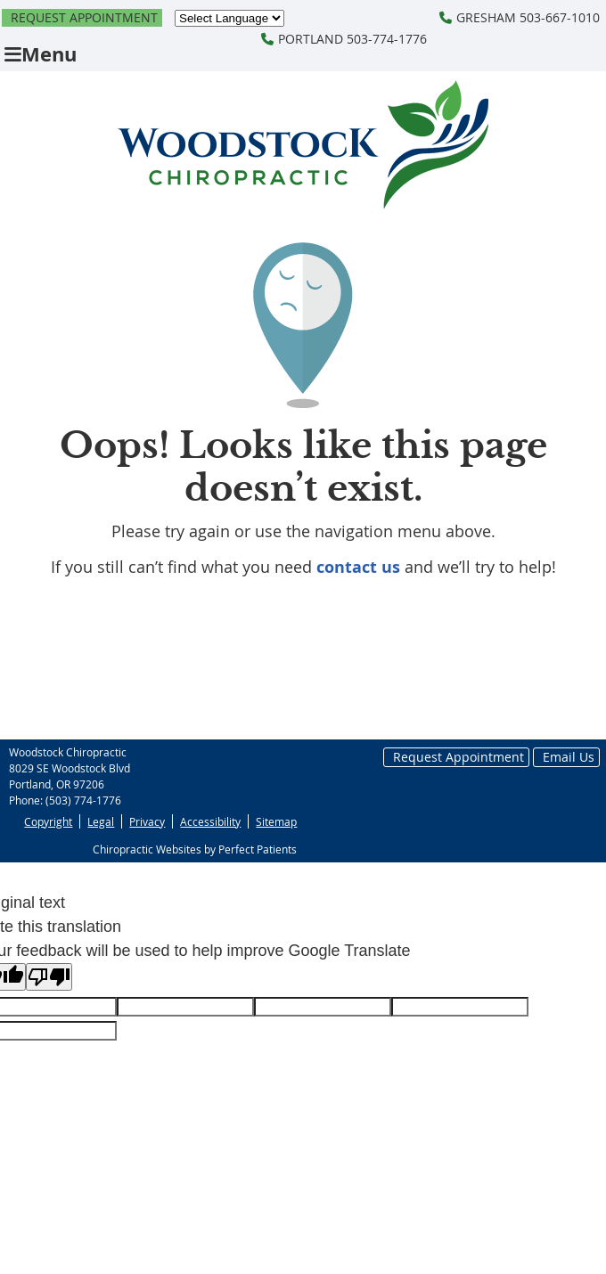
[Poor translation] (49, 977)
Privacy (147, 821)
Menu (40, 54)
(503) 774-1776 (83, 800)
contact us (358, 567)
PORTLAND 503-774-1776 (344, 38)
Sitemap (276, 821)
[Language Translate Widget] (229, 18)
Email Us (568, 756)
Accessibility (210, 821)
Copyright (48, 821)
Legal (100, 821)
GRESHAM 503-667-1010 (519, 17)
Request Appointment (84, 17)
